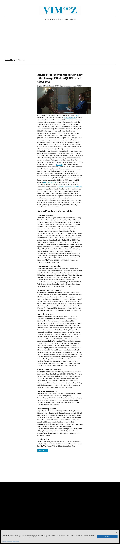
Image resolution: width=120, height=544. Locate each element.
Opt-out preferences (7, 541)
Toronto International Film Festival (70, 187)
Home (47, 19)
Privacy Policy (16, 541)
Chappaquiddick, (70, 118)
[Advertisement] (60, 40)
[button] (117, 532)
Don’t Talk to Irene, (50, 182)
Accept (107, 536)
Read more (42, 450)
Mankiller (59, 164)
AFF (77, 115)
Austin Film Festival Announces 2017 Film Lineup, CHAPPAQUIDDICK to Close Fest (59, 78)
